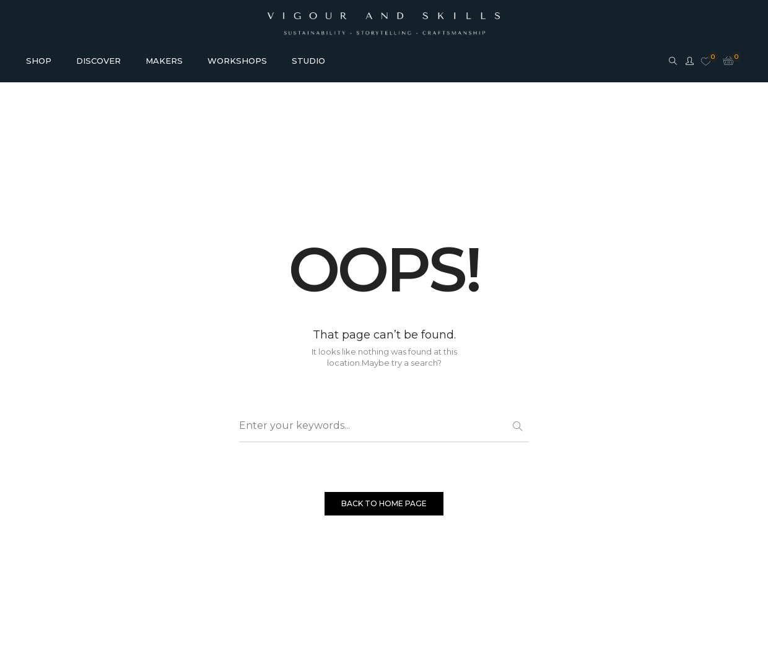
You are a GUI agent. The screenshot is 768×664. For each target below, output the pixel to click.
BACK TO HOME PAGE (384, 503)
